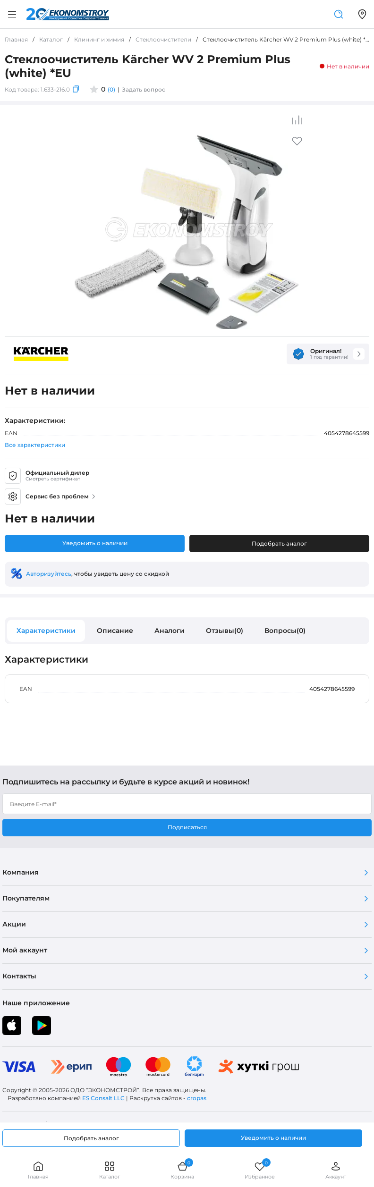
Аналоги (169, 630)
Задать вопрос (143, 89)
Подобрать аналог (279, 543)
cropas (196, 1098)
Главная (38, 1170)
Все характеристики (35, 444)
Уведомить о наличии (95, 543)
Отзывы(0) (224, 630)
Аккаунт (335, 1170)
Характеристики (46, 630)
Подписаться (187, 827)
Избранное (260, 1170)
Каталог (109, 1170)
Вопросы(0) (285, 630)
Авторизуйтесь (48, 573)
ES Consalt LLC (103, 1098)
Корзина (182, 1170)
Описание (115, 630)
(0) (111, 89)
